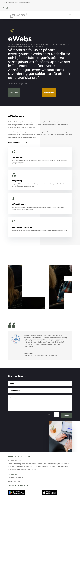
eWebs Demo (49, 93)
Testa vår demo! (14, 238)
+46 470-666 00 (8, 2)
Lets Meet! (14, 93)
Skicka (66, 511)
